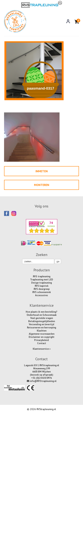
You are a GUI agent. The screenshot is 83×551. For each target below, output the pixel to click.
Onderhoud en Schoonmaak (42, 315)
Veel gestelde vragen (41, 318)
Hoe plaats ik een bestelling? (41, 311)
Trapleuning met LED (41, 279)
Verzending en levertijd (41, 324)
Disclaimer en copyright (41, 337)
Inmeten (41, 171)
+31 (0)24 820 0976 (41, 377)
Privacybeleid (41, 340)
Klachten (41, 330)
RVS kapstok (41, 285)
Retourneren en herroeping (41, 327)
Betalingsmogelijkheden (41, 321)
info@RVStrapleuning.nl (41, 381)
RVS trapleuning (41, 276)
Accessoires (41, 295)
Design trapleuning (41, 282)
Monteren (41, 185)
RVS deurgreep (42, 289)
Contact (41, 343)
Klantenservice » (41, 348)
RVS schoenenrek (41, 292)
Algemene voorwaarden (41, 333)
